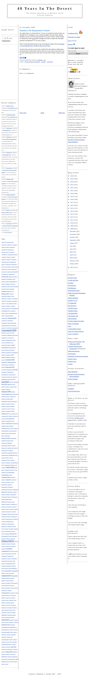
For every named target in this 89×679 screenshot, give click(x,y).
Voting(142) (15, 649)
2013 (72, 214)
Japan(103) (3, 462)
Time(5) (11, 632)
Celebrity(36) (4, 301)
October (72, 237)
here (82, 525)
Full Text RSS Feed (74, 391)
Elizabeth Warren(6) (5, 364)
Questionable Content (74, 329)
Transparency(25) (10, 637)
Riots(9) (3, 585)
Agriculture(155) (4, 254)
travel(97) (11, 639)
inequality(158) (4, 443)
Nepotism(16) (9, 511)
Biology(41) (13, 284)
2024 (72, 182)
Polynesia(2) (8, 543)
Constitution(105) (10, 320)
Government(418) (5, 416)
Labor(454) (7, 470)
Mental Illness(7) (13, 494)
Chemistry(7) (8, 306)
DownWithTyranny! (74, 290)
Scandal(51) (10, 590)
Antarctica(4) (8, 259)
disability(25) (4, 352)
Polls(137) (16, 541)
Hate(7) (13, 421)
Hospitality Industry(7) (5, 430)
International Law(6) (5, 455)
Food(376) (13, 391)
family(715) (10, 384)
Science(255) (12, 592)
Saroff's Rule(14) (4, 590)
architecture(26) (14, 264)
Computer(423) (4, 318)
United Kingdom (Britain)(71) (7, 644)
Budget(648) (4, 291)
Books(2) (9, 286)
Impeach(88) (4, 440)
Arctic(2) (3, 266)
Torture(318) (4, 634)
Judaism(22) (13, 465)
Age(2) (7, 252)
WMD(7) (11, 661)
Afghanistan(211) (11, 249)
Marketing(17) (10, 487)
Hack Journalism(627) (10, 418)
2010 (72, 223)
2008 (72, 229)
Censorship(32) (9, 301)
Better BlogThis (73, 372)
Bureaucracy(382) (10, 291)
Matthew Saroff (9, 106)
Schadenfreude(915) (6, 592)
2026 (72, 176)
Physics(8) (10, 536)
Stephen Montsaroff (10, 114)
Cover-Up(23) (12, 332)
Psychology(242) (10, 561)
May (71, 252)
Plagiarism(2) (14, 536)
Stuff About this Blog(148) (9, 617)
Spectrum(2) (9, 612)
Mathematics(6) (15, 489)
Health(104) (4, 423)
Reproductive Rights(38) (6, 578)
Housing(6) (3, 433)
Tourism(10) (9, 634)
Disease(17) (4, 354)
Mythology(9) (14, 506)
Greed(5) (14, 416)
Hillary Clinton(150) (9, 426)
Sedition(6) (3, 597)
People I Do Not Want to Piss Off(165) (8, 531)
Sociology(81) (13, 605)
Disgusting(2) (8, 354)
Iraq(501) (7, 457)
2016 (72, 205)
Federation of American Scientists (78, 356)
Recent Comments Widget (8, 232)
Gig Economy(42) (8, 411)
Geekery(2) (13, 403)
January (72, 264)
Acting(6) (3, 247)
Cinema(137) (8, 308)
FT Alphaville (72, 303)
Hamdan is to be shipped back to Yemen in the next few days (42, 45)
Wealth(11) (3, 654)
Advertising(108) (4, 249)
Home (42, 113)
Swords (70, 364)
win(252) (8, 661)
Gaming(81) (8, 403)
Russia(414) (4, 587)
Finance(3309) (6, 391)
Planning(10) (4, 538)
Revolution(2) (8, 583)
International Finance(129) (12, 452)
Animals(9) (13, 257)
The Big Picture (72, 308)
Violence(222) (4, 649)
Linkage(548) (8, 479)
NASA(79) (3, 509)
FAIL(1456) (4, 384)
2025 (72, 179)
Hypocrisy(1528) (6, 438)
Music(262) (9, 506)
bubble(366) (12, 288)
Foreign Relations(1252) (7, 394)
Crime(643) (9, 335)
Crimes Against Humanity (33, 61)
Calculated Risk (72, 313)
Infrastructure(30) (4, 445)
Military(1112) (5, 501)
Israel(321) (13, 460)
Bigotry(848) (12, 281)
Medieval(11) (4, 494)
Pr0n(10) (7, 546)
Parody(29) (14, 526)
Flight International (73, 351)
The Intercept (72, 285)
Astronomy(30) (4, 271)
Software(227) (4, 607)
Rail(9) (3, 570)
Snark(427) (12, 600)
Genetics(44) (4, 406)
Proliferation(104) (10, 556)
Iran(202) (3, 457)
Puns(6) (3, 568)
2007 (72, 267)
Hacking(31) (4, 421)
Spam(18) (11, 610)
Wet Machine (72, 288)
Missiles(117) (8, 504)
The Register (72, 354)
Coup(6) (8, 332)
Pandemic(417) (4, 526)
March (72, 258)
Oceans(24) (3, 519)
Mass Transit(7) (9, 489)
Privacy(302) (12, 551)
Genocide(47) (12, 406)
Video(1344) (13, 647)
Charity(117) (4, 303)
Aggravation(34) (11, 252)
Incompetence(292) (9, 440)
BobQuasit (9, 137)
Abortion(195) (4, 244)
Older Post (62, 113)
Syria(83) (3, 622)
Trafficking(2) (4, 637)
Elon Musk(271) (12, 364)
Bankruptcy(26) (11, 276)
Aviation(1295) (5, 276)
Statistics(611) (4, 615)
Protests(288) (4, 561)
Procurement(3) (4, 556)
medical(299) (10, 492)
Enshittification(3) (10, 372)
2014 (72, 211)
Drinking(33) (13, 357)
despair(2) (7, 350)
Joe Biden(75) (8, 462)
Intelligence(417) (5, 450)
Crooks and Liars (73, 280)
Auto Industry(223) (5, 274)
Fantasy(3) (7, 386)
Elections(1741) (12, 362)
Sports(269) (13, 612)
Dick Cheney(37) (12, 350)
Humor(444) (7, 435)
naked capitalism (73, 298)
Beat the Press (72, 306)
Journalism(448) (7, 465)
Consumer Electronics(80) (11, 323)
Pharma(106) (7, 533)
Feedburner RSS (76, 33)
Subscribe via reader (74, 37)
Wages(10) (3, 651)
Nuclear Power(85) (11, 514)
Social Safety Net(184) (10, 602)
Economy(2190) (10, 359)
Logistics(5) (8, 482)
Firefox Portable (73, 379)
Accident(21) (14, 244)
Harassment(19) (8, 421)
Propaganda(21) (4, 558)
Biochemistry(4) (8, 284)
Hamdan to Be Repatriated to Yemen (35, 30)
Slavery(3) (7, 600)
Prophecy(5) (9, 558)
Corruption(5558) (9, 330)
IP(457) (16, 455)
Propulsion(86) (14, 558)
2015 (72, 208)
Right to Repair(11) (14, 583)
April (71, 255)
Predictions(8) (4, 548)
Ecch (69, 41)
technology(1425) (6, 624)
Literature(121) (13, 479)
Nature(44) (11, 509)
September (73, 240)
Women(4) (15, 661)
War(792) (15, 651)
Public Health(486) (9, 563)
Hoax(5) (8, 428)
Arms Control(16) (8, 266)
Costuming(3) (4, 332)
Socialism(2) (4, 605)
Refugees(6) (12, 573)
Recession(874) (15, 570)
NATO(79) (7, 509)
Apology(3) (3, 264)
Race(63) (10, 568)
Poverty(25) (4, 546)
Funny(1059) (4, 401)
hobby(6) (11, 428)
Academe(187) (9, 244)
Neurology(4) (14, 511)
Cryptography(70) (11, 337)
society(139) (8, 605)
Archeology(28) (8, 264)
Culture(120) (4, 340)
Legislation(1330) (6, 477)
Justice (43, 61)
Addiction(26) (12, 247)
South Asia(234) (10, 607)
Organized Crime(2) (9, 519)
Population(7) (13, 543)
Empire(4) (3, 367)
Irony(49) (8, 460)
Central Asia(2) (14, 301)
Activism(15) (7, 247)
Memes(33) (8, 494)
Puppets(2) (6, 568)
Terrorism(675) (12, 627)
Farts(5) (15, 386)
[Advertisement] (44, 21)
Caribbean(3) (9, 298)
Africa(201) (4, 252)
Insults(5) (14, 445)
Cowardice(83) (4, 335)
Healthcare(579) (9, 423)
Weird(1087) (4, 656)
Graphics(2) (11, 416)
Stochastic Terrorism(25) (11, 615)
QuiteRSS (71, 389)
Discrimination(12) (15, 352)
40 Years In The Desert (44, 8)
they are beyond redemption (9, 139)
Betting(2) (7, 281)
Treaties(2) (15, 639)
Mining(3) (10, 501)
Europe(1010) (4, 379)
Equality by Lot (72, 300)
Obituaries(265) (14, 516)
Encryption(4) (4, 369)
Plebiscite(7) (8, 538)
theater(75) (12, 629)
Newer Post (23, 113)
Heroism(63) (4, 426)
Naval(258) (16, 509)
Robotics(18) (7, 585)
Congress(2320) (12, 318)
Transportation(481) (5, 639)
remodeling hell (6, 130)
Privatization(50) (8, 553)
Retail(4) (7, 580)
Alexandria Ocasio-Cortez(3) (13, 254)
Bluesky (71, 44)
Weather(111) (13, 654)
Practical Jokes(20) (12, 546)
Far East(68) (11, 386)
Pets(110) (3, 533)
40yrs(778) (4, 242)
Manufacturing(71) (5, 487)
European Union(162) (11, 379)
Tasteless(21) (11, 622)
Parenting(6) (10, 526)
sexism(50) (3, 600)
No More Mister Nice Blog (76, 321)
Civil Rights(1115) (6, 310)
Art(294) (13, 266)
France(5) (7, 396)
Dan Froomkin (72, 318)
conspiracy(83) (4, 320)
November (73, 234)
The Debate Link (73, 316)
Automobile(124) (12, 274)
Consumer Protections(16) (6, 325)
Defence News (72, 359)
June (71, 249)
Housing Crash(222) (9, 433)
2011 (72, 220)
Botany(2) (12, 286)
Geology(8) (9, 408)
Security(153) (13, 595)
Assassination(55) (14, 269)
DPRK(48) (8, 357)
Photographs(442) (5, 536)
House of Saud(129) (13, 430)
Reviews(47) (4, 583)
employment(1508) (9, 367)
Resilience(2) (4, 580)
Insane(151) (10, 445)
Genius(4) (8, 406)
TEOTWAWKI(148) (5, 627)
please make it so (7, 154)
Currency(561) (9, 340)
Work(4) (3, 664)
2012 (72, 217)
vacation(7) (14, 644)
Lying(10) (12, 482)
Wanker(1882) (9, 651)
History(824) (4, 428)
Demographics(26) (12, 347)
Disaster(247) (8, 352)
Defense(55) (9, 345)
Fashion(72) (8, 389)
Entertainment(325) (5, 374)
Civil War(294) (12, 310)
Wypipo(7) (6, 664)
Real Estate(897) (7, 570)
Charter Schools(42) (9, 303)
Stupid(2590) (5, 620)
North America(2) (4, 514)
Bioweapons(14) (4, 286)
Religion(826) (15, 575)
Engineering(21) (4, 372)
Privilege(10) (14, 553)
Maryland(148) (4, 489)
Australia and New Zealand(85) (12, 271)
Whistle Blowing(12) (11, 659)
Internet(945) (11, 455)
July (71, 246)
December (73, 231)
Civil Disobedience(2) (14, 308)
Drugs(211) (4, 359)
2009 (72, 226)
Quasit (7, 210)
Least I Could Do (73, 334)
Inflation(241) (9, 443)
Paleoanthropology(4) (9, 521)
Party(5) (3, 528)
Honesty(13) (16, 428)
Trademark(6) (13, 634)
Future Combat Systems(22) (12, 401)
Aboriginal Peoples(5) (10, 242)
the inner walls (72, 278)
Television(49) (12, 624)
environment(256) (12, 374)
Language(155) (12, 470)
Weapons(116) (8, 654)
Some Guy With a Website (76, 331)
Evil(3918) (5, 382)
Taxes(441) (16, 622)
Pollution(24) (4, 543)
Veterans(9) (8, 646)
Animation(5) (4, 259)
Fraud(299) (12, 396)
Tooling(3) (15, 632)
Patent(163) (7, 528)
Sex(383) (7, 597)
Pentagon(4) (16, 528)
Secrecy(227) (8, 595)
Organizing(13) (15, 519)
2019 (72, 196)
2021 (72, 190)
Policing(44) (13, 538)
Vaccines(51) (4, 646)
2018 (72, 199)
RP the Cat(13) (11, 585)
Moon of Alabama (73, 324)
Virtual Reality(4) (10, 649)
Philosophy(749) (13, 533)
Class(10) (3, 313)
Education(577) (5, 362)
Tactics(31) (7, 622)
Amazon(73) (9, 257)
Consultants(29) (4, 323)
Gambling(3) (4, 403)
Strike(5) (3, 617)
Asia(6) (9, 269)
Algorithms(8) (4, 257)
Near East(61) (4, 511)
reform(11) (8, 573)
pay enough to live (12, 108)
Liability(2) (3, 479)
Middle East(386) (8, 499)
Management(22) (4, 484)
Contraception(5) (13, 325)
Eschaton (71, 283)
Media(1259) (4, 492)
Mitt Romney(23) (14, 504)
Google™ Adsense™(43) (13, 413)
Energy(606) (15, 369)
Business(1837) (5, 293)
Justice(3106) (10, 467)
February (73, 261)
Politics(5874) (8, 541)
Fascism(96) (4, 389)
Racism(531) (14, 568)
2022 (72, 187)
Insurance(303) (4, 447)
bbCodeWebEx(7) (10, 279)
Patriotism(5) (11, 528)
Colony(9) (7, 313)
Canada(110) (9, 296)
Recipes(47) (4, 573)
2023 (72, 184)
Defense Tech (72, 361)
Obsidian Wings (73, 311)
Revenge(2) (12, 580)
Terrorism (50, 61)
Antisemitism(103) (13, 262)
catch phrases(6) (14, 298)
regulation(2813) (6, 575)
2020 (72, 193)
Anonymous (9, 128)
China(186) (3, 308)
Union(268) (14, 641)
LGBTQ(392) (12, 477)
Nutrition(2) (9, 516)
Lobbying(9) (4, 482)
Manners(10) (10, 484)
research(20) (12, 578)
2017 (72, 202)
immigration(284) (13, 438)
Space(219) (7, 610)
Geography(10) (4, 408)
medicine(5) (15, 492)
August (72, 243)
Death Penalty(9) (8, 342)
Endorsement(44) (9, 369)
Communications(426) (9, 315)
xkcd (69, 326)
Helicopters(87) (15, 423)
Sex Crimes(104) (12, 597)
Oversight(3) (4, 521)
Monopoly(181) (4, 506)
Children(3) (13, 306)
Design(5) (3, 350)
